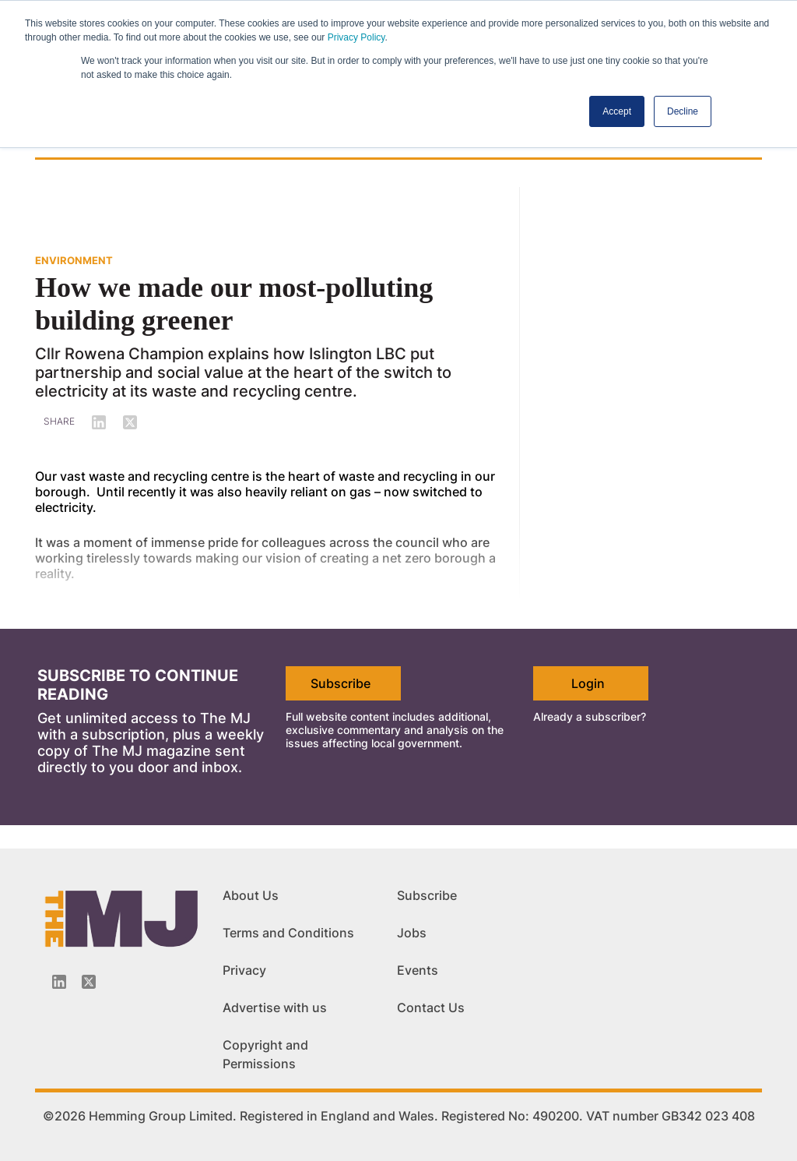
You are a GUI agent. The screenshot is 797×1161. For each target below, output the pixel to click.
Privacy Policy (356, 37)
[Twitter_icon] (89, 982)
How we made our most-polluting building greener (234, 304)
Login (588, 683)
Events (417, 970)
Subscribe (340, 683)
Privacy (244, 970)
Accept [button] (616, 111)
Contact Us (431, 1007)
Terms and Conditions (288, 932)
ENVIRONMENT (74, 260)
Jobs (412, 932)
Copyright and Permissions (265, 1054)
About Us (251, 895)
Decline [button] (682, 111)
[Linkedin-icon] (59, 982)
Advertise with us (275, 1007)
